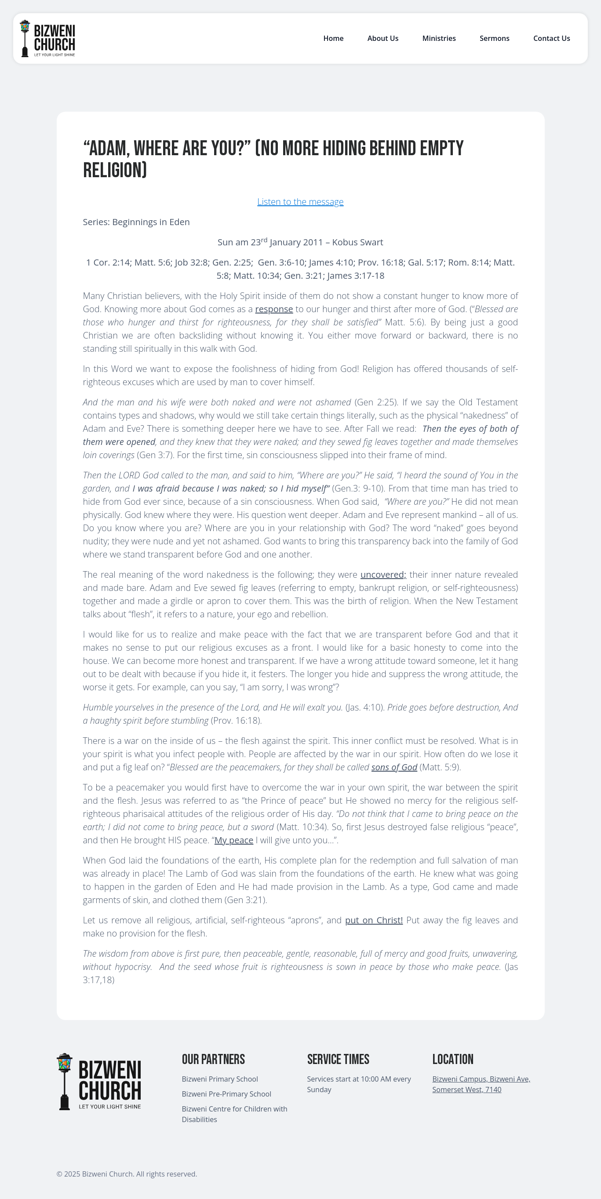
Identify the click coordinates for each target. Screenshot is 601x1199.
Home (333, 38)
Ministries (439, 38)
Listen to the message (300, 202)
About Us (383, 38)
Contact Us (551, 38)
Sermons (495, 38)
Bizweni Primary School (220, 1079)
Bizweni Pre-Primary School (227, 1094)
